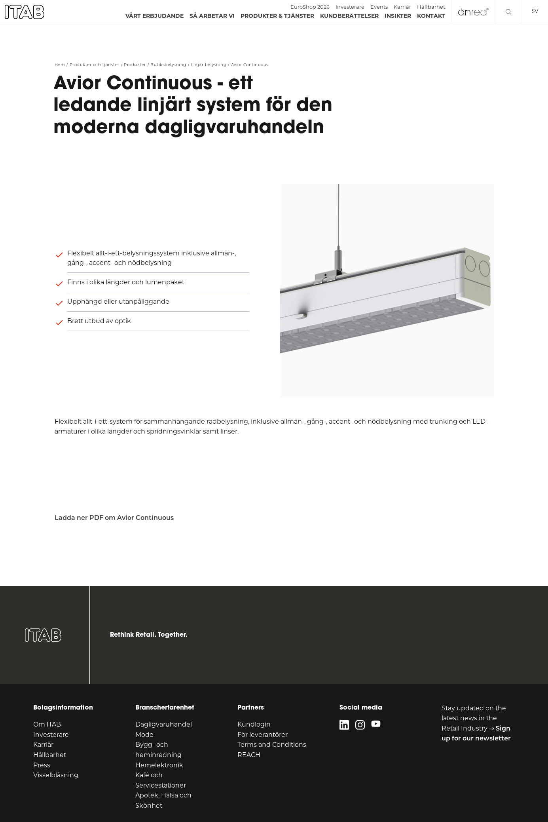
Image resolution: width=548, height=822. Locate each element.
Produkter (135, 65)
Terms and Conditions (271, 744)
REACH (248, 755)
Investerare (350, 7)
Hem (60, 65)
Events (379, 7)
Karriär (402, 7)
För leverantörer (262, 734)
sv (535, 12)
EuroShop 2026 (310, 7)
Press (41, 765)
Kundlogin (254, 724)
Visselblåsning (55, 775)
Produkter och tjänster (94, 65)
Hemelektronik (159, 765)
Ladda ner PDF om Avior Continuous (114, 517)
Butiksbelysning (168, 65)
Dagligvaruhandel (163, 724)
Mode (144, 734)
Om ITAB (47, 724)
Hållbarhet (431, 7)
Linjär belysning (208, 65)
